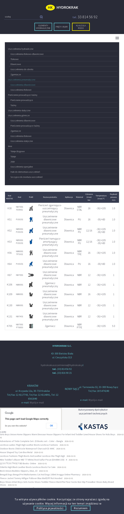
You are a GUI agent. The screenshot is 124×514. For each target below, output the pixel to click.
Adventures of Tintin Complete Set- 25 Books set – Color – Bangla (31, 441)
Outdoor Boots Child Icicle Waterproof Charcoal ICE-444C (27, 448)
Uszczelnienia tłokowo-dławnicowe (26, 54)
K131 (9, 316)
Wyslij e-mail (37, 402)
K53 (10, 241)
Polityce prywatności (49, 508)
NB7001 (19, 275)
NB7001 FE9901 (19, 208)
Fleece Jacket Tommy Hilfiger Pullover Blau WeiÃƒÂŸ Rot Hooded (31, 478)
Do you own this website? (16, 426)
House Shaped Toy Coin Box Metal (16, 452)
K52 (10, 230)
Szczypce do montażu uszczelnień (26, 177)
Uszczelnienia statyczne (19, 110)
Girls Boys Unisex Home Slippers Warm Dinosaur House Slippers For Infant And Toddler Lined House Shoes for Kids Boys (57, 434)
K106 (9, 284)
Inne (10, 146)
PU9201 (19, 219)
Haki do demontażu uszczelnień (25, 171)
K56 (10, 252)
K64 (10, 263)
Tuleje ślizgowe (17, 151)
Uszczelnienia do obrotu (21, 69)
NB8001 (19, 284)
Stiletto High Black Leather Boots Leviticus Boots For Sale (28, 467)
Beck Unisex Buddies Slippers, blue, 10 (18, 470)
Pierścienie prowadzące (21, 100)
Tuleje (13, 156)
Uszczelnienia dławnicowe (22, 84)
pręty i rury (62, 26)
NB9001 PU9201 (19, 230)
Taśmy (13, 105)
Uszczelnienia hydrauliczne (20, 48)
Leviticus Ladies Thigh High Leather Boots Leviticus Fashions (29, 444)
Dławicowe (15, 64)
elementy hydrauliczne (43, 26)
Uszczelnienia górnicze (19, 115)
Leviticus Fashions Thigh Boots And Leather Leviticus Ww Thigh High (32, 456)
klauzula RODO (81, 26)
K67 (10, 275)
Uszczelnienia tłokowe (20, 89)
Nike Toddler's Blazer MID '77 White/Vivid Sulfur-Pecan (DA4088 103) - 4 (33, 459)
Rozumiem (81, 508)
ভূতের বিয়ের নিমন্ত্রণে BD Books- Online (18, 463)
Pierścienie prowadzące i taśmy (22, 94)
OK (51, 425)
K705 (9, 326)
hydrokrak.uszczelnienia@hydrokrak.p (62, 365)
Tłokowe (14, 59)
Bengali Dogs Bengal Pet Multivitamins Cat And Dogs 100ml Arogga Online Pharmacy (40, 474)
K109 (9, 294)
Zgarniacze (15, 74)
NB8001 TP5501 (19, 253)
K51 (10, 219)
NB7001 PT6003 (19, 326)
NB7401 (19, 316)
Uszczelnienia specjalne (21, 166)
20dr (12, 161)
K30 (10, 208)
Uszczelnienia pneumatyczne (21, 79)
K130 (9, 305)
